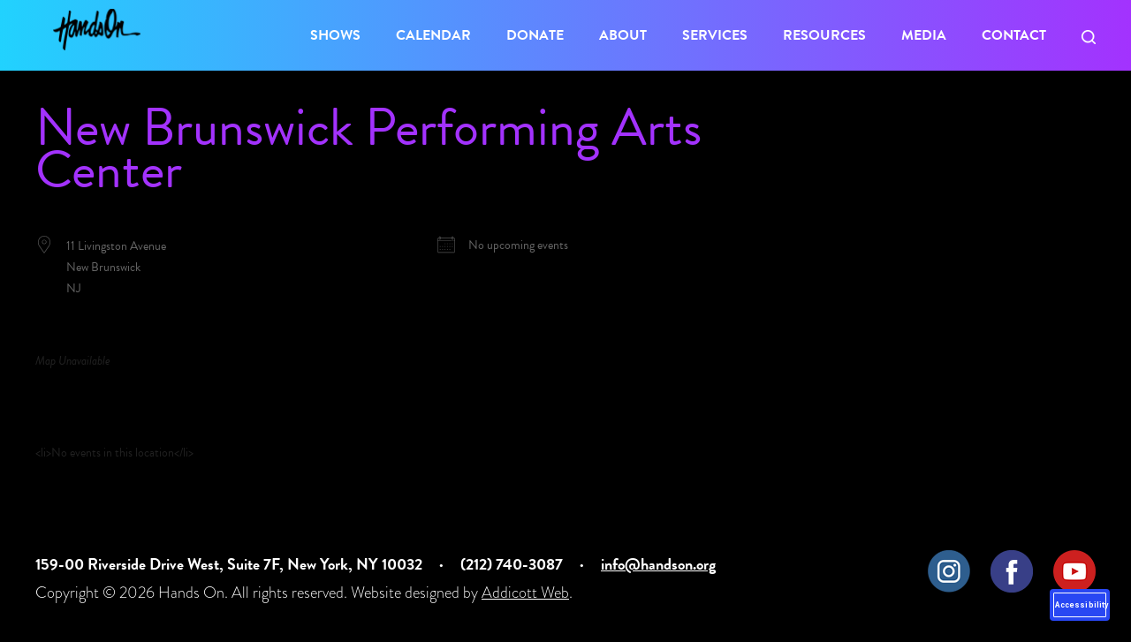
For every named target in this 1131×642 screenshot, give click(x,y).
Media (923, 35)
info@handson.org (658, 564)
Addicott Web (525, 592)
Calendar (433, 35)
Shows (335, 35)
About (623, 35)
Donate (535, 35)
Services (715, 35)
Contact (1014, 35)
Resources (824, 35)
